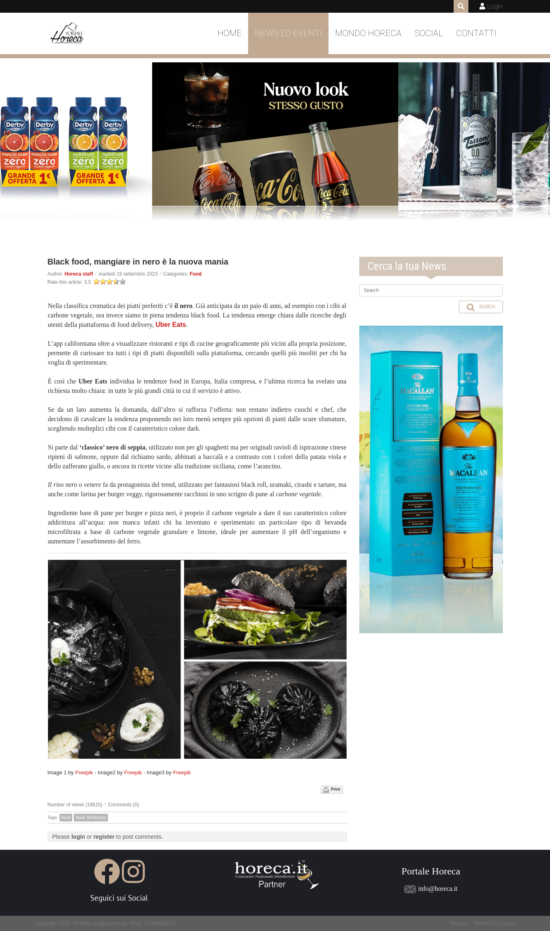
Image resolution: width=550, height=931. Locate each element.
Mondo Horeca (368, 33)
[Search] (431, 290)
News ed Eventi (288, 33)
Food (195, 274)
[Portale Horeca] (68, 33)
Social (429, 33)
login (78, 836)
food (66, 817)
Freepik (84, 772)
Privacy (458, 923)
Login (495, 6)
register (104, 836)
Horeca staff (79, 274)
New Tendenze (91, 817)
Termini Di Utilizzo (494, 923)
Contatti (476, 33)
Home (229, 33)
